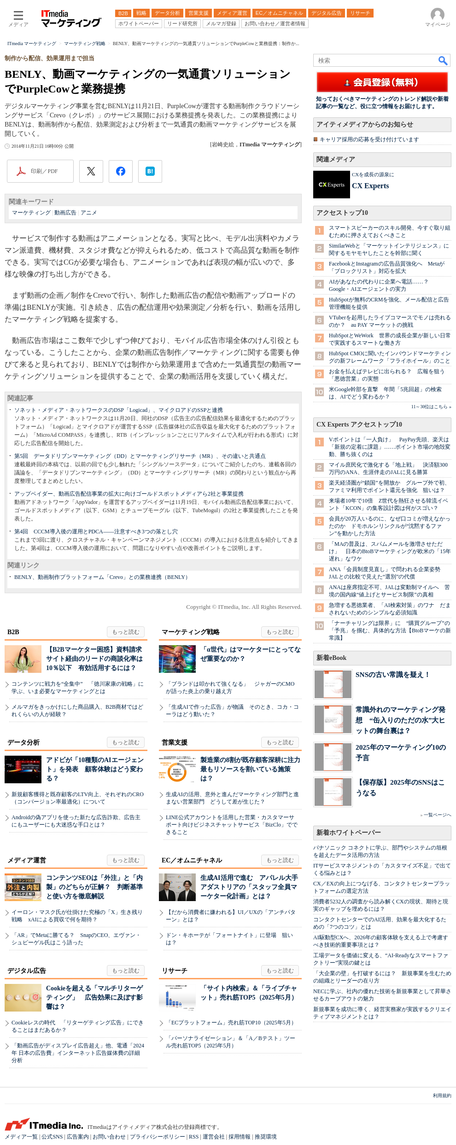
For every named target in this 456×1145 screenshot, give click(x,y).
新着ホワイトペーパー (348, 832)
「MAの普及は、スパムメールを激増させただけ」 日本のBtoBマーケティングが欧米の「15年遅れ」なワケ (390, 551)
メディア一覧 (21, 1136)
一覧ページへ (437, 814)
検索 (443, 60)
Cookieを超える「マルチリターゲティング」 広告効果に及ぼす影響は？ (94, 997)
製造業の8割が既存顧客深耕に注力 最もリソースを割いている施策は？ (253, 769)
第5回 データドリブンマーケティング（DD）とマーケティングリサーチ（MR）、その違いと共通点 (140, 456)
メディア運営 (26, 860)
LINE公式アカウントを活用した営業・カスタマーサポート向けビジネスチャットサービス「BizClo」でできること (232, 824)
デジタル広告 (26, 970)
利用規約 (442, 1095)
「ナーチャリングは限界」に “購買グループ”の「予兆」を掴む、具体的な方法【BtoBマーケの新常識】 (390, 630)
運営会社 (214, 1136)
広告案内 (78, 1136)
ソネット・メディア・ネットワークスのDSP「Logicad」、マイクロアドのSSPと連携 (118, 410)
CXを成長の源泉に (373, 174)
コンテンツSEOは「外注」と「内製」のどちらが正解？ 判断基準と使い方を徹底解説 (94, 887)
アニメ (89, 212)
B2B (13, 632)
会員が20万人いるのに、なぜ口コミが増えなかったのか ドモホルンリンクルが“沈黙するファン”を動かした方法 (389, 526)
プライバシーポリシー (157, 1136)
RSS (194, 1136)
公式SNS (52, 1136)
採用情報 (239, 1136)
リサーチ (174, 970)
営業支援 (174, 742)
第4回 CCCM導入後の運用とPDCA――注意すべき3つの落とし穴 (96, 531)
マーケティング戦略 (191, 632)
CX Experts (370, 186)
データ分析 (23, 742)
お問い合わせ (109, 1136)
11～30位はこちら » (431, 406)
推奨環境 (266, 1136)
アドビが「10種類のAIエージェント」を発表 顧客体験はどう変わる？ (95, 769)
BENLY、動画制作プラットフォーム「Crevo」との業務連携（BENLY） (102, 577)
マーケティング (31, 212)
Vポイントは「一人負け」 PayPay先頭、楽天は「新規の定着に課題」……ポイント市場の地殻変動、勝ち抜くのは (389, 446)
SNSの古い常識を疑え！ (393, 674)
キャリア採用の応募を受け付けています (369, 139)
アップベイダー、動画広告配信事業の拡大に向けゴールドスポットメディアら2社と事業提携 (129, 494)
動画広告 (65, 212)
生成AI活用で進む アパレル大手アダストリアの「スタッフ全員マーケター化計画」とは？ (249, 887)
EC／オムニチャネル (192, 860)
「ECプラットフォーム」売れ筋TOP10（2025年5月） (231, 1022)
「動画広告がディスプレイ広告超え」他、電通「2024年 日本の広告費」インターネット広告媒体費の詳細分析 (78, 1053)
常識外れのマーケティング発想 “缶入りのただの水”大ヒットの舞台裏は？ (400, 720)
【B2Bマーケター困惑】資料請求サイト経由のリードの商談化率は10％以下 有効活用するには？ (94, 658)
